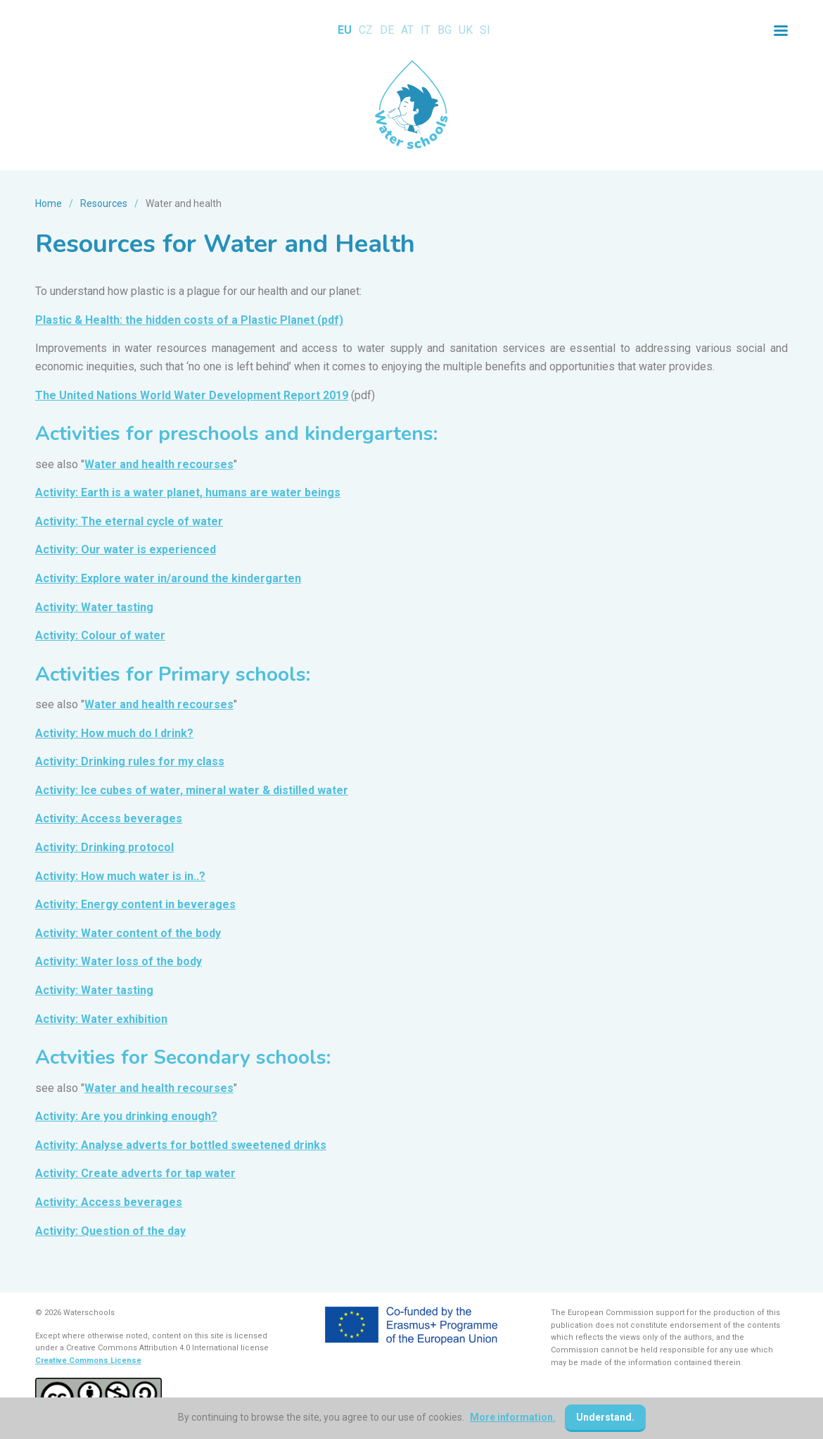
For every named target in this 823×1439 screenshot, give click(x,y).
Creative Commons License (88, 1360)
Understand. (605, 1417)
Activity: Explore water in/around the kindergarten (168, 578)
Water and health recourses (159, 464)
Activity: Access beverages (108, 818)
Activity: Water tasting (94, 607)
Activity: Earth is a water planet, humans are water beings (187, 492)
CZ (366, 30)
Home (48, 203)
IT (425, 30)
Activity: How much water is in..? (120, 876)
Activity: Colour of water (100, 635)
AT (407, 30)
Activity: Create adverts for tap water (135, 1173)
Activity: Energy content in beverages (135, 904)
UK (466, 30)
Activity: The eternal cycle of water (129, 521)
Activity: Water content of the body (128, 933)
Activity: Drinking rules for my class (129, 761)
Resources (103, 203)
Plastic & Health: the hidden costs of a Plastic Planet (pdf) (189, 320)
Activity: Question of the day (110, 1231)
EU (345, 30)
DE (387, 30)
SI (485, 30)
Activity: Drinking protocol (104, 847)
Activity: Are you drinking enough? (126, 1116)
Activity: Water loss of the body (118, 961)
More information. (513, 1417)
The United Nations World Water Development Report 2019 (191, 395)
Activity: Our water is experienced (125, 549)
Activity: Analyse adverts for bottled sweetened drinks (180, 1145)
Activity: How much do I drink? (114, 733)
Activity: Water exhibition (101, 1019)
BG (445, 30)
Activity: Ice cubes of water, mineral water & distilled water (191, 790)
